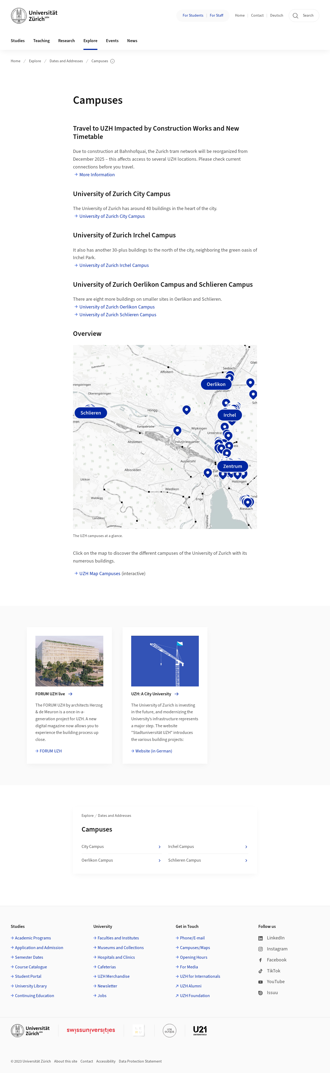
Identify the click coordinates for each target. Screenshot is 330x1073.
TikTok (269, 971)
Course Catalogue (31, 967)
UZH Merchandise (114, 976)
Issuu (268, 992)
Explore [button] (90, 41)
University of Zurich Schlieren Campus (117, 314)
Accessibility (106, 1061)
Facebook (272, 960)
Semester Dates (29, 957)
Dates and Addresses (66, 61)
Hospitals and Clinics (116, 957)
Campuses (103, 61)
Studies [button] (18, 41)
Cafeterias (107, 967)
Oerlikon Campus (122, 860)
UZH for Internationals (200, 976)
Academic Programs (33, 938)
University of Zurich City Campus (112, 216)
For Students (193, 15)
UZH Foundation (195, 996)
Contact (257, 15)
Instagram (273, 949)
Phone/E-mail (192, 938)
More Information (97, 174)
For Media (189, 967)
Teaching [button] (41, 41)
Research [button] (66, 41)
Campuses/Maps (195, 948)
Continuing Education (34, 996)
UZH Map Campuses (99, 573)
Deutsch (276, 15)
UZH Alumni (190, 986)
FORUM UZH (51, 751)
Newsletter (107, 986)
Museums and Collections (121, 948)
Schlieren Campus (208, 860)
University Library (31, 986)
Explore (35, 61)
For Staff (216, 15)
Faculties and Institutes (118, 938)
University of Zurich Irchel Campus (114, 265)
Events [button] (112, 41)
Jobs (102, 996)
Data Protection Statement (140, 1061)
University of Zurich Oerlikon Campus (117, 307)
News (132, 41)
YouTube (271, 981)
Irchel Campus (208, 846)
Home (240, 15)
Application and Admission (39, 948)
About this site (65, 1061)
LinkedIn (271, 938)
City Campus (122, 846)
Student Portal (28, 976)
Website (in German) (153, 751)
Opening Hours (193, 957)
